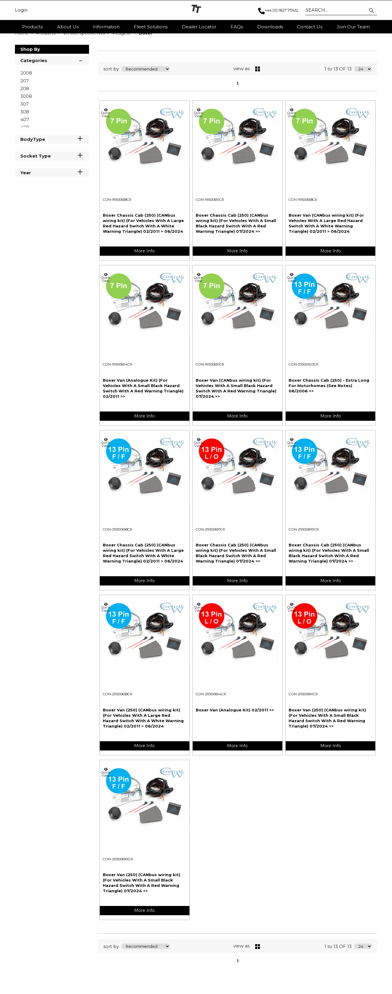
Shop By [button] (30, 82)
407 (24, 153)
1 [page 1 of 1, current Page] (237, 117)
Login (21, 10)
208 (24, 122)
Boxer (145, 66)
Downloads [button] (270, 27)
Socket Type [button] (52, 189)
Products (32, 27)
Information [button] (106, 27)
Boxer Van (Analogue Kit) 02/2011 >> (235, 743)
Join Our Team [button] (353, 27)
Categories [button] (52, 93)
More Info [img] (144, 284)
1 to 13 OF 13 (338, 102)
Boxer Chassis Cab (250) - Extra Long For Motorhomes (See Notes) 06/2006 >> (329, 419)
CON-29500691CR (210, 563)
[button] (372, 10)
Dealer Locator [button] (199, 27)
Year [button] (52, 206)
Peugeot (122, 66)
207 (24, 114)
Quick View (105, 146)
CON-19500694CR (117, 398)
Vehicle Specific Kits (84, 66)
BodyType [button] (52, 172)
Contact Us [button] (309, 27)
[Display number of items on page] (363, 102)
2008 (26, 106)
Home (22, 66)
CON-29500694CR (211, 727)
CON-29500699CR (304, 563)
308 (24, 145)
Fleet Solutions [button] (151, 27)
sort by (111, 102)
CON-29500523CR (303, 398)
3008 (26, 129)
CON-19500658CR (117, 233)
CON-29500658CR (117, 563)
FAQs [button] (237, 27)
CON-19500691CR (210, 233)
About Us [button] (68, 27)
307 (24, 137)
